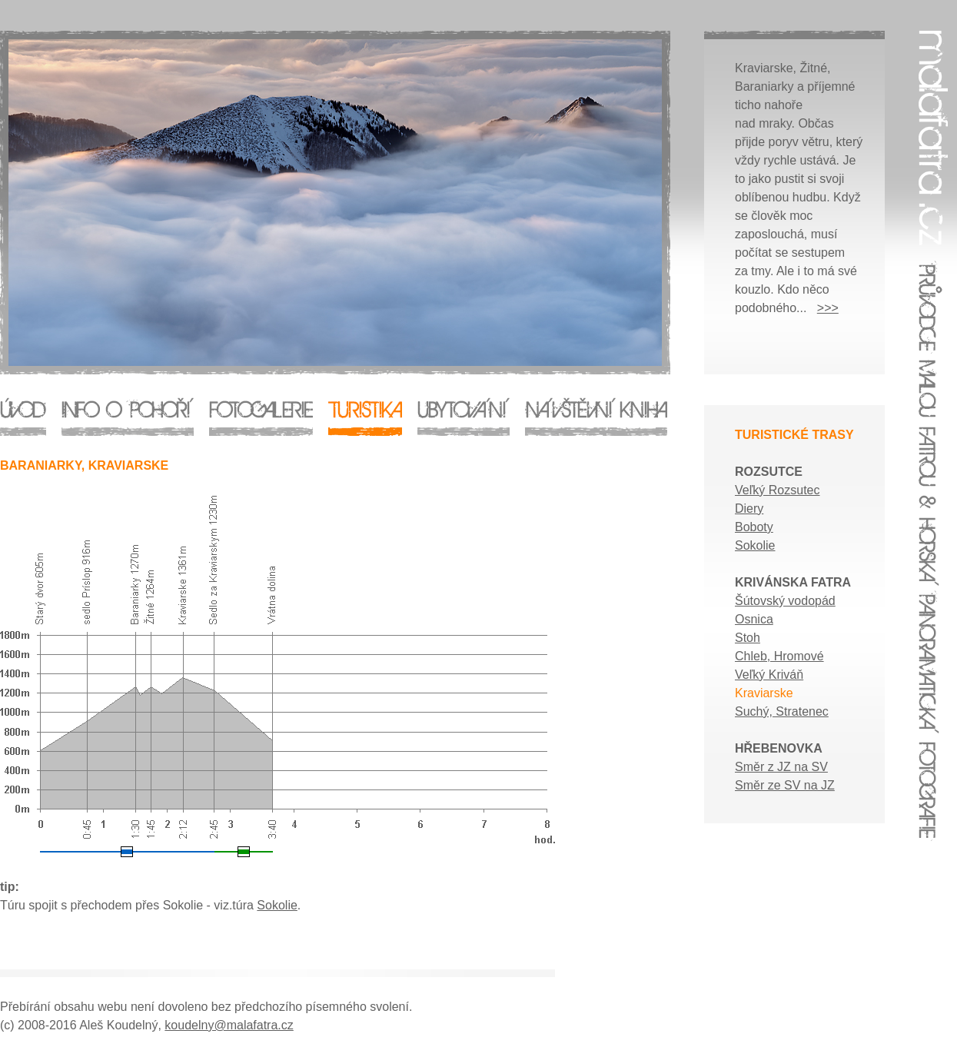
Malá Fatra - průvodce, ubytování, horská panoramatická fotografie (478, 488)
